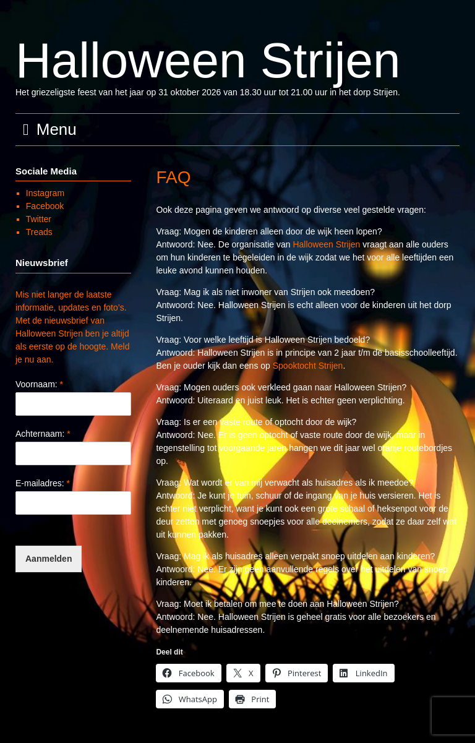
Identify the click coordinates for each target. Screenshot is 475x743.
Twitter (38, 219)
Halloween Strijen (208, 60)
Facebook (45, 206)
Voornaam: (39, 384)
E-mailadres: (42, 483)
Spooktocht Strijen (308, 366)
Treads (39, 232)
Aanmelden (48, 559)
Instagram (45, 193)
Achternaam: (43, 434)
